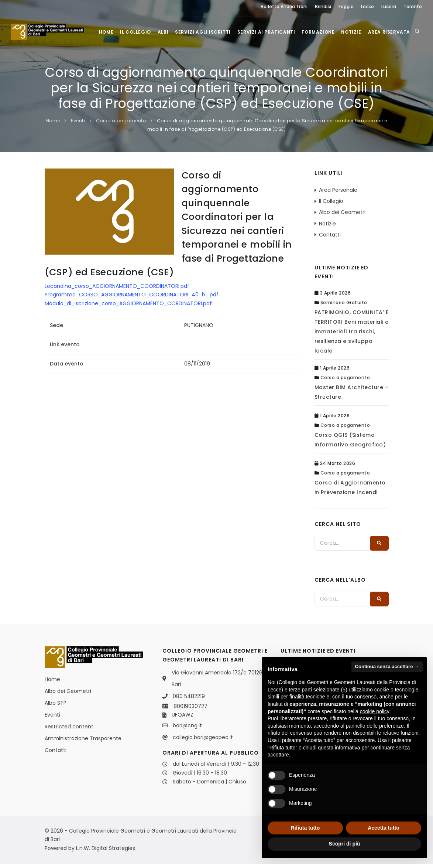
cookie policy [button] (374, 711)
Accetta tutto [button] (383, 828)
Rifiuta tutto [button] (305, 828)
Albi (163, 32)
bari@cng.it (187, 725)
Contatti (330, 234)
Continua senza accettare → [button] (387, 666)
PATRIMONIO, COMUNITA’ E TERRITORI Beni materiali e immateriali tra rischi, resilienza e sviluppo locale (352, 331)
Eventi (78, 121)
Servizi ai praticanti (266, 32)
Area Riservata (389, 32)
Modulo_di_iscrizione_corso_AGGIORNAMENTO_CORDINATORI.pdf (128, 303)
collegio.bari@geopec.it (203, 737)
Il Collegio (135, 32)
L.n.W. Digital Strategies (105, 848)
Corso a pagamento (121, 121)
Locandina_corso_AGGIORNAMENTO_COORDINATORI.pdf (117, 286)
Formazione (318, 32)
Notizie (351, 32)
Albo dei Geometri (342, 212)
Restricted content (69, 726)
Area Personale (338, 190)
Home (106, 32)
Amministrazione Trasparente (83, 738)
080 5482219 (189, 696)
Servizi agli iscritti (203, 32)
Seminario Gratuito (343, 302)
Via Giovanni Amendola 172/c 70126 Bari (217, 678)
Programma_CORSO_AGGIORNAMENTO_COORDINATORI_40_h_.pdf (132, 294)
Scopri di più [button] (344, 844)
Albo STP (55, 703)
